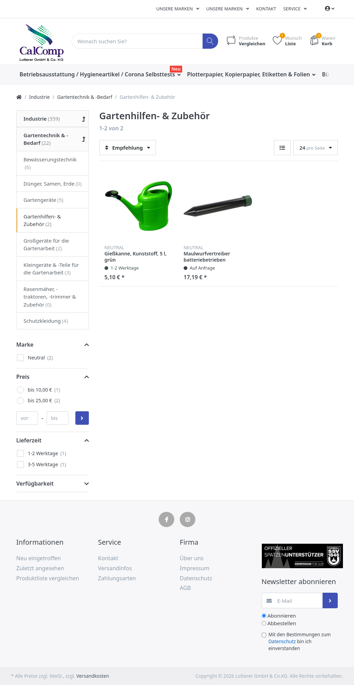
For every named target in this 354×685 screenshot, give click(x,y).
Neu (175, 69)
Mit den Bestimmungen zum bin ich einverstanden (300, 641)
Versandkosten (92, 676)
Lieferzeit (28, 440)
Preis (22, 377)
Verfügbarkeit (35, 483)
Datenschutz (282, 641)
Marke (25, 344)
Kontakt (266, 9)
